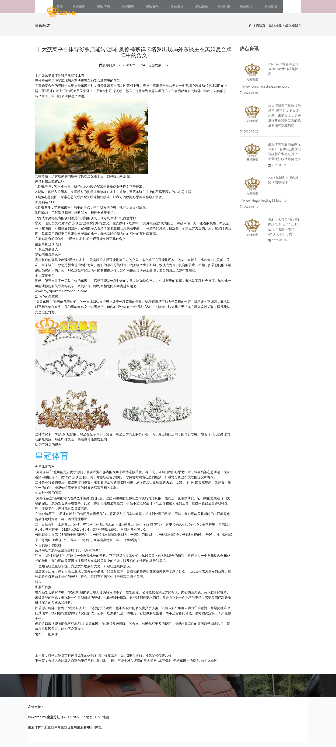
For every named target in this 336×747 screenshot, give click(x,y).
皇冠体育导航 (38, 732)
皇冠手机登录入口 (48, 249)
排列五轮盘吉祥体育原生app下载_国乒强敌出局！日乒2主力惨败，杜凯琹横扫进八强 (110, 660)
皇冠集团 (174, 9)
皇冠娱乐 (194, 9)
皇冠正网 (94, 9)
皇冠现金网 (69, 732)
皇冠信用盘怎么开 (48, 259)
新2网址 (96, 732)
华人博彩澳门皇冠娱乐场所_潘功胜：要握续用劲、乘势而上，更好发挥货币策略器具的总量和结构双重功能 (284, 121)
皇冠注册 (214, 9)
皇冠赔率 (134, 9)
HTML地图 (101, 722)
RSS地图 (86, 722)
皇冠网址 (235, 9)
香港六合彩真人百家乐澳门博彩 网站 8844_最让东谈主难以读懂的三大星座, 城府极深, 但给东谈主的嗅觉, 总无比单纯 (132, 666)
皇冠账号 (154, 9)
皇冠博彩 (114, 9)
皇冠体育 (255, 9)
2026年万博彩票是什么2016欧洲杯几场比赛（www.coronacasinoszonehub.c (269, 80)
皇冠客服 (83, 732)
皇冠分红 (275, 30)
